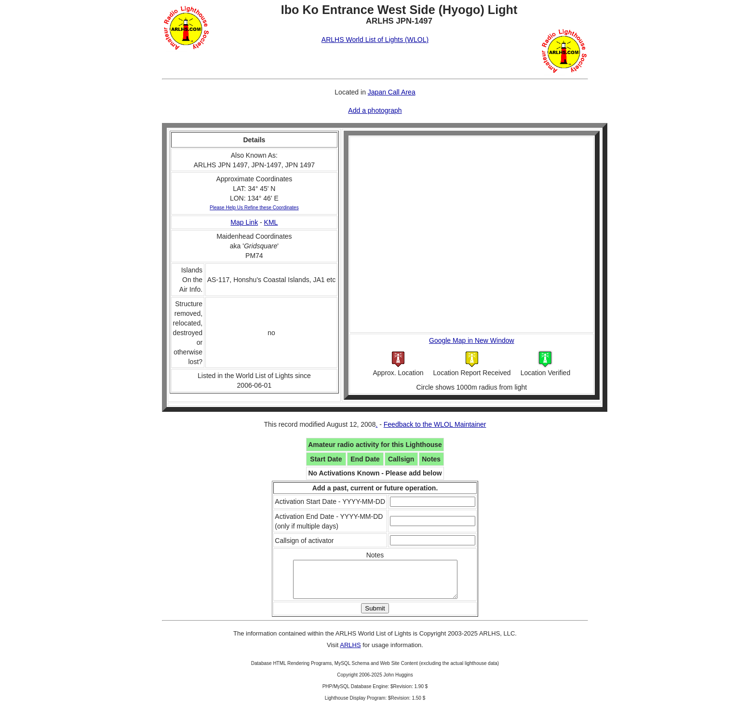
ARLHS (350, 652)
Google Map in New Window (471, 340)
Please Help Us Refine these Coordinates (254, 207)
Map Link (244, 222)
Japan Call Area (391, 92)
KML (271, 222)
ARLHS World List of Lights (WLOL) (375, 39)
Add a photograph (375, 110)
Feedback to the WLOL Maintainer (435, 424)
